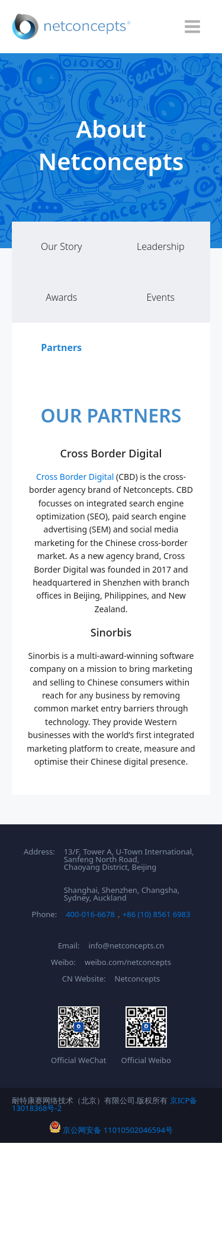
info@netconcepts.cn (127, 946)
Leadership (161, 246)
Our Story (61, 246)
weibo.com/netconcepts (128, 962)
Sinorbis (111, 632)
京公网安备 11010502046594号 (111, 1130)
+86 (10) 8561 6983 (157, 914)
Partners (61, 347)
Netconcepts (137, 979)
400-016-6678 (90, 914)
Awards (61, 297)
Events (160, 297)
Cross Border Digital (111, 453)
